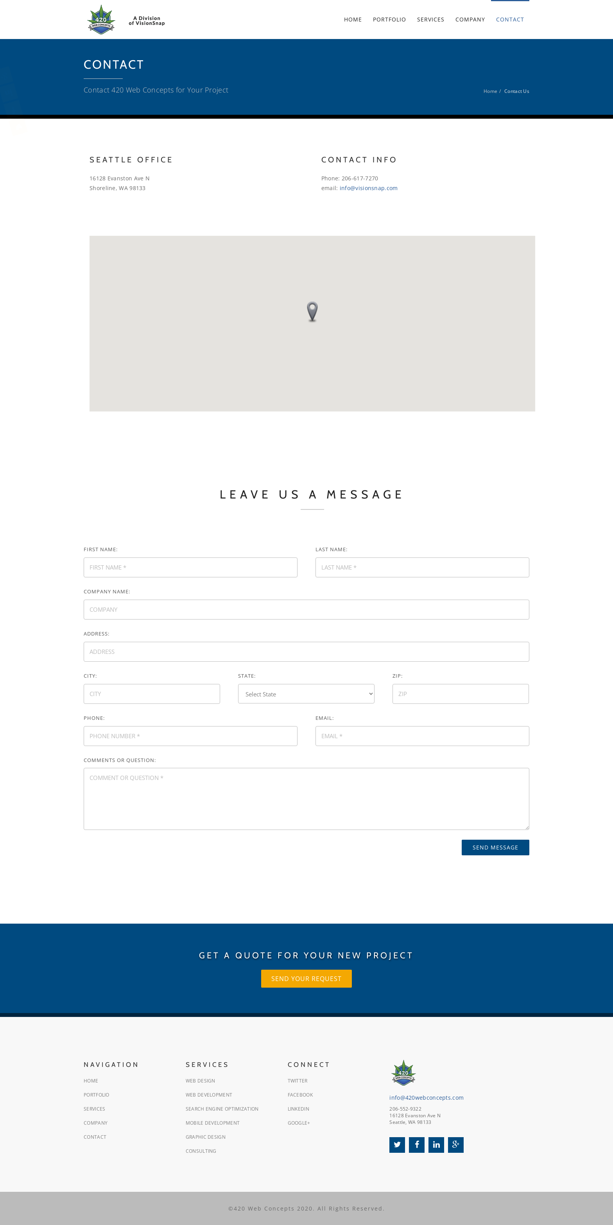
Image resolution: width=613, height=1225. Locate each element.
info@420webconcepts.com (426, 1097)
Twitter (298, 1080)
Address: (96, 633)
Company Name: (107, 591)
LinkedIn (298, 1109)
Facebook (300, 1094)
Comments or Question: (120, 760)
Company (96, 1123)
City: (90, 675)
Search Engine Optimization (222, 1109)
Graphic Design (206, 1137)
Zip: (398, 675)
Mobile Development (213, 1123)
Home (490, 91)
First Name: (101, 549)
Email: (324, 717)
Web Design (200, 1080)
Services (94, 1109)
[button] (312, 312)
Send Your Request (306, 978)
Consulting (201, 1151)
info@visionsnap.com (369, 188)
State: (247, 675)
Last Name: (331, 549)
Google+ (299, 1123)
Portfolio (96, 1094)
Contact (95, 1137)
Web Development (209, 1094)
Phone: (94, 717)
